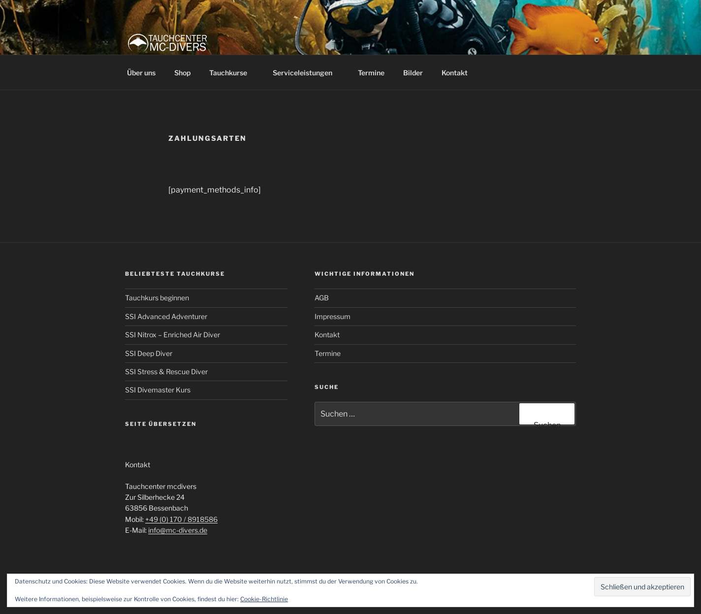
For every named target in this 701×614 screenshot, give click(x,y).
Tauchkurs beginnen (157, 297)
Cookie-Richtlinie (264, 599)
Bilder (413, 72)
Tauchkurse (232, 72)
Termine (371, 72)
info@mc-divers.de (177, 530)
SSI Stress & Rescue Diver (166, 371)
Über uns (141, 72)
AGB (322, 297)
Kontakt (455, 72)
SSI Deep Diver (148, 353)
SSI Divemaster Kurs (158, 390)
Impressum (332, 316)
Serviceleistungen (307, 72)
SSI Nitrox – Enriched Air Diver (172, 334)
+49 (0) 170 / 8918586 (181, 519)
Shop (182, 72)
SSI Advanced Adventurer (166, 316)
